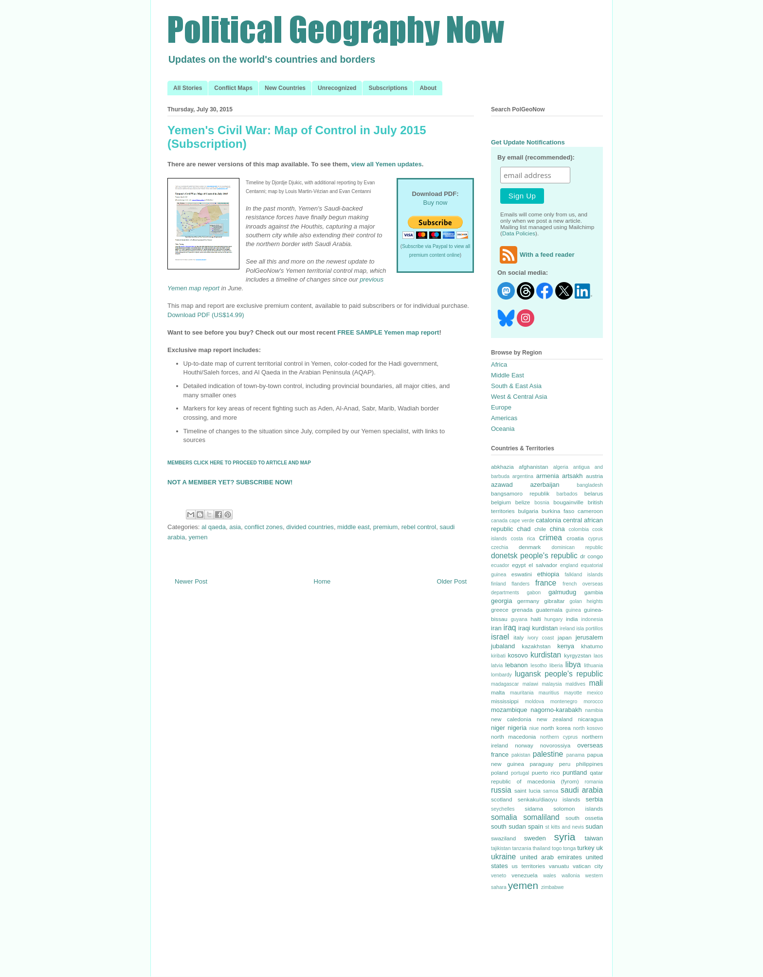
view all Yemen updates (386, 164)
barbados (566, 494)
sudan (594, 826)
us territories (528, 866)
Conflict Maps (233, 88)
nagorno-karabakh (556, 709)
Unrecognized (337, 88)
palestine (548, 754)
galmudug (562, 592)
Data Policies (518, 233)
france (545, 583)
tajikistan (500, 848)
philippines (589, 764)
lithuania (593, 665)
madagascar (505, 684)
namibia (594, 710)
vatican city (588, 866)
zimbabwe (552, 887)
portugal (520, 773)
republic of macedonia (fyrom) (535, 781)
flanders (520, 583)
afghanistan (533, 466)
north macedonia (513, 736)
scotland (501, 799)
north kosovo (588, 728)
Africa (499, 364)
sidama (534, 808)
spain (535, 826)
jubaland (503, 646)
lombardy (501, 674)
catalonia (548, 520)
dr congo (591, 556)
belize (522, 502)
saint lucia (527, 790)
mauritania (522, 692)
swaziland (503, 838)
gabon (534, 592)
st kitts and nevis (564, 827)
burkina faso (558, 511)
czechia (499, 547)
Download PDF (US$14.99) (205, 315)
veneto (498, 875)
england (569, 565)
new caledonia (511, 719)
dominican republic (577, 547)
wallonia (571, 875)
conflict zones (263, 527)
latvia (497, 665)
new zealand (555, 719)
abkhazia (502, 466)
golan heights (586, 601)
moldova (534, 701)
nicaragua (590, 719)
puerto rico (546, 772)
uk (599, 848)
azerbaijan (545, 484)
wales (549, 875)
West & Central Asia (519, 396)
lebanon (516, 665)
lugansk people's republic (559, 674)
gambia (593, 592)
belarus (593, 493)
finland (498, 583)
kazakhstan (536, 646)
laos (598, 655)
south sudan (508, 826)
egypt (519, 565)
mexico (595, 692)
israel (500, 637)
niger (498, 727)
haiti (535, 619)
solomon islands (578, 808)
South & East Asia (516, 386)
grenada (521, 609)
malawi (530, 684)
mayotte (573, 692)
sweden (535, 838)
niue (534, 728)
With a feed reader (536, 254)
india (572, 619)
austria (594, 476)
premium (385, 527)
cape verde (521, 520)
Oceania (502, 428)
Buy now (435, 202)
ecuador (500, 565)
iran (496, 628)
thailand (541, 848)
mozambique (509, 709)
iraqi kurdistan (538, 628)
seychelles (503, 809)
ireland (567, 628)
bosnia (541, 502)
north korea (556, 728)
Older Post (452, 581)
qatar (596, 772)
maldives (575, 684)
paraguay (542, 764)
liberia (556, 665)
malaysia (552, 684)
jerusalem (589, 637)
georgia (501, 600)
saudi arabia (582, 790)
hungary (554, 619)
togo (557, 848)
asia (235, 527)
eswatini (521, 574)
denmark (530, 547)
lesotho (538, 665)
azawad (502, 484)
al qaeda (213, 527)
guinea (573, 610)
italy (518, 637)
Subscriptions (387, 88)
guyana (519, 619)
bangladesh (590, 485)
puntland (575, 772)
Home (322, 581)
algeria (560, 467)
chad (523, 529)
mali (596, 683)
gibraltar (554, 601)
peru (564, 764)
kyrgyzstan (577, 655)
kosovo (518, 655)
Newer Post (191, 581)
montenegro (563, 701)
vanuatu (559, 866)
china (557, 529)
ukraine (503, 857)
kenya (565, 646)
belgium (501, 502)
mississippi (505, 701)
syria (564, 836)
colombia (578, 529)
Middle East (507, 375)
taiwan (593, 838)
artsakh (572, 476)
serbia (594, 799)
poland (499, 772)
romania (593, 781)
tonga (569, 848)
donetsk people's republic (534, 555)
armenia (547, 476)
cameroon (590, 511)
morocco (593, 701)
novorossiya (555, 745)
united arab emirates (551, 857)
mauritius (549, 692)
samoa (550, 791)
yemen (197, 537)
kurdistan (545, 655)
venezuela (524, 875)
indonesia (592, 619)
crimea (550, 537)
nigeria (517, 727)
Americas (504, 418)
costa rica (523, 538)
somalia (504, 817)
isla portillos (589, 628)
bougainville (568, 502)
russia (501, 790)
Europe (501, 407)
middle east (353, 527)
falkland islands (583, 574)
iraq (510, 627)
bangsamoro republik (520, 493)
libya (573, 664)
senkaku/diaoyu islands (549, 799)
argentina (522, 476)
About (427, 88)
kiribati (498, 655)
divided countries (310, 527)
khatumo (592, 646)
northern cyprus (559, 737)
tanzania (521, 848)
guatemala (549, 609)
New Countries (285, 88)
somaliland (541, 817)
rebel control (418, 527)
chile (540, 529)
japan (565, 637)
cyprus (595, 538)
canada (499, 520)
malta (498, 692)
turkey (585, 848)
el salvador (542, 565)
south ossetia (584, 818)
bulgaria (528, 511)
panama (575, 755)
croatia (575, 538)
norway (524, 745)
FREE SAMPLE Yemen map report (388, 332)
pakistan (520, 755)
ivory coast (540, 637)
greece (500, 609)
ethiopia (548, 574)
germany (528, 601)
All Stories (187, 88)
